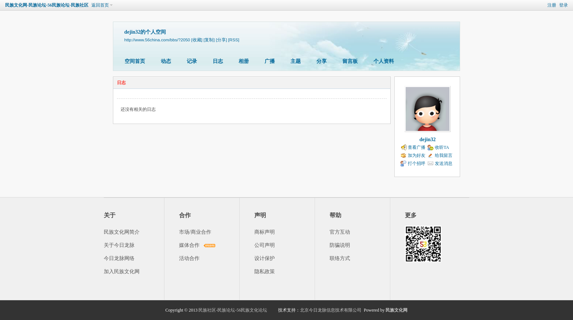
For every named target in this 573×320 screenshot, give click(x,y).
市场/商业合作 (195, 232)
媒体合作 (189, 245)
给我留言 (443, 155)
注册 (551, 5)
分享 (321, 61)
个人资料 (383, 61)
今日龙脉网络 (119, 258)
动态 (166, 61)
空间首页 (135, 61)
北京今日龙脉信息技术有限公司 (330, 310)
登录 (563, 5)
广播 (270, 61)
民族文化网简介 (122, 232)
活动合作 (189, 258)
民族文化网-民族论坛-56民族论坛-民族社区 (46, 5)
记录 (192, 61)
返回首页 (100, 5)
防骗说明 (340, 245)
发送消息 (443, 163)
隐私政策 (264, 271)
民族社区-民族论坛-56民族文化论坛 (232, 310)
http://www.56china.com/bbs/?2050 (157, 39)
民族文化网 (396, 310)
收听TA (442, 147)
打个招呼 (416, 163)
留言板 (350, 61)
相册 (244, 61)
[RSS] (233, 39)
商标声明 (264, 232)
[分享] (221, 39)
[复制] (209, 39)
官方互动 (340, 232)
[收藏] (196, 39)
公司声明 (264, 245)
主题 (296, 61)
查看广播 (416, 147)
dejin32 (428, 139)
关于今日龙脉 (119, 245)
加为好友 (416, 155)
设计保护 (264, 258)
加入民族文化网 (122, 271)
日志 (218, 61)
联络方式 (340, 258)
